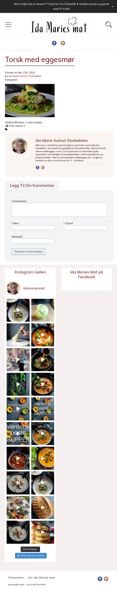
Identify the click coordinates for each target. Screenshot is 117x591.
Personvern (16, 577)
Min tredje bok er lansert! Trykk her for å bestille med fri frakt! (61, 6)
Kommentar (19, 201)
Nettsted (17, 236)
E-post (68, 223)
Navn (15, 223)
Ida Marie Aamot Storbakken (25, 76)
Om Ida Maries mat (41, 577)
